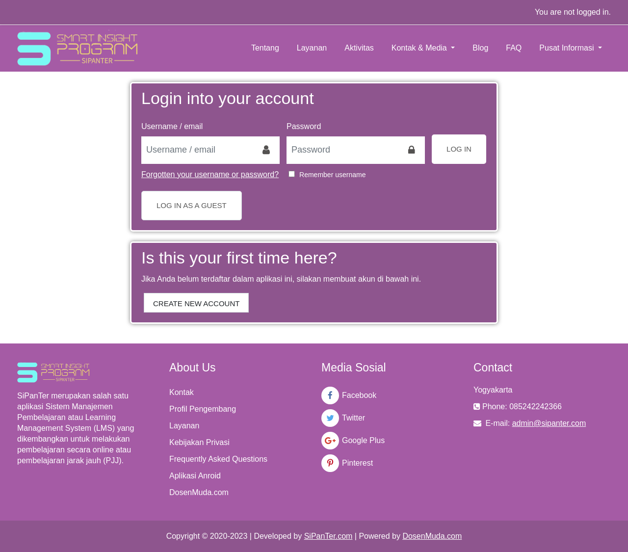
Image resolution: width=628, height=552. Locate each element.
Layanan (312, 48)
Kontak (181, 392)
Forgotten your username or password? (210, 174)
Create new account (196, 303)
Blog (480, 48)
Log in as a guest (192, 205)
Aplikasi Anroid (195, 476)
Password (304, 126)
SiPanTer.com (328, 536)
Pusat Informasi (567, 48)
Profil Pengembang (202, 409)
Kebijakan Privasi (199, 442)
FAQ (514, 48)
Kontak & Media (420, 48)
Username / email (172, 126)
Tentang (265, 48)
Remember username (332, 175)
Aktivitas (359, 48)
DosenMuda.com (199, 492)
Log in (458, 149)
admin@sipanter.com (549, 423)
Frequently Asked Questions (218, 459)
